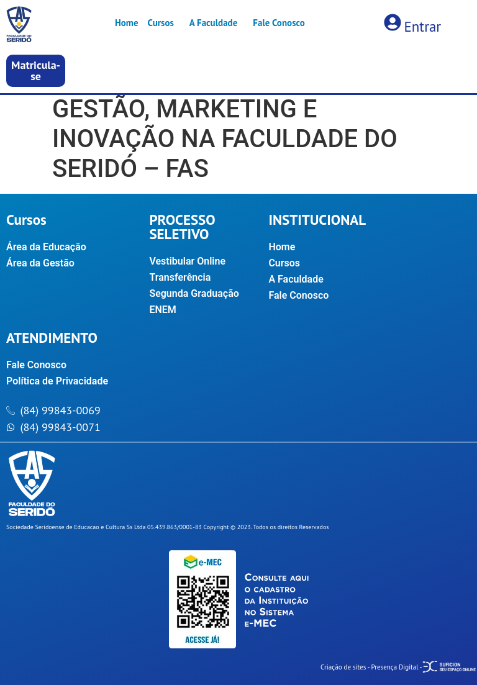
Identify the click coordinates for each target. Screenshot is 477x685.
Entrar (422, 26)
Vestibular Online (187, 261)
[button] (35, 71)
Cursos (161, 23)
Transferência (180, 277)
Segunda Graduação (193, 293)
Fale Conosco (278, 23)
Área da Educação (46, 247)
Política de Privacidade (57, 381)
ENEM (162, 309)
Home (127, 23)
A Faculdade (213, 23)
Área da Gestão (40, 263)
